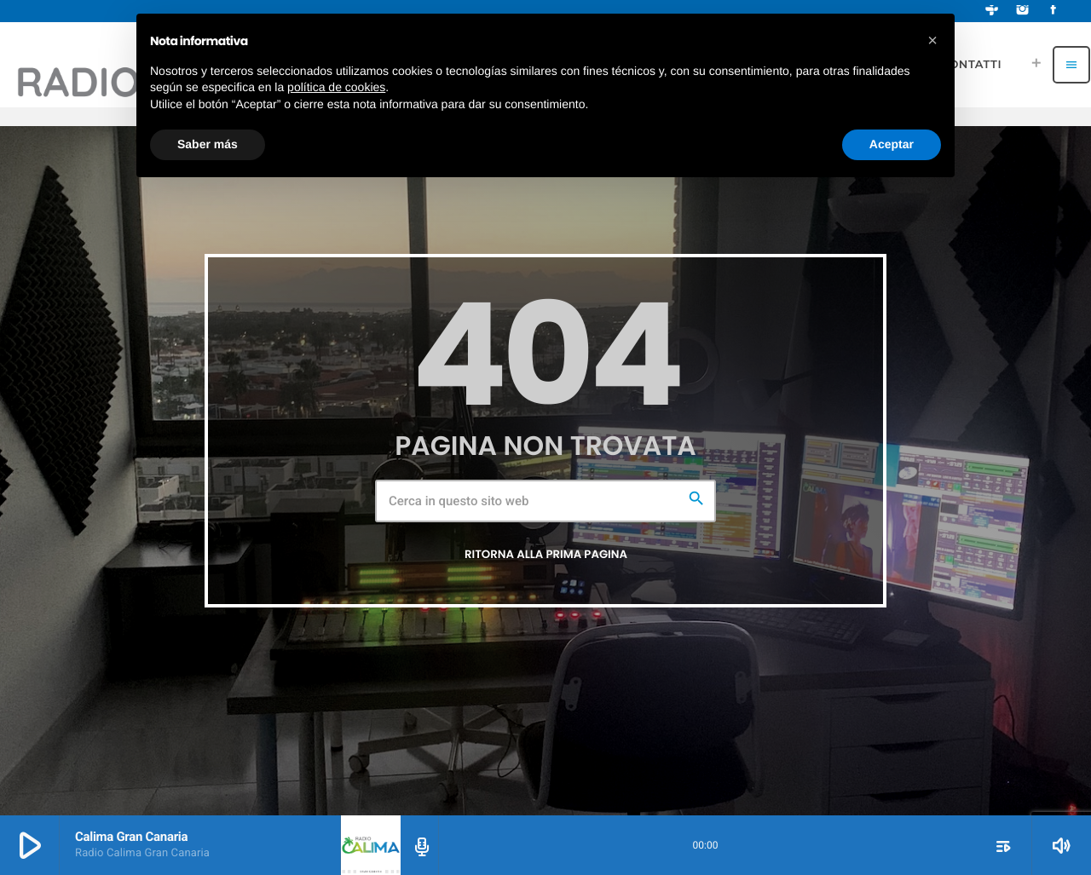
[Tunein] (992, 11)
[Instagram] (1023, 11)
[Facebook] (1053, 11)
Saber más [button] (207, 144)
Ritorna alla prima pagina (546, 554)
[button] (932, 41)
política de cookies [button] (336, 87)
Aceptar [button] (891, 144)
